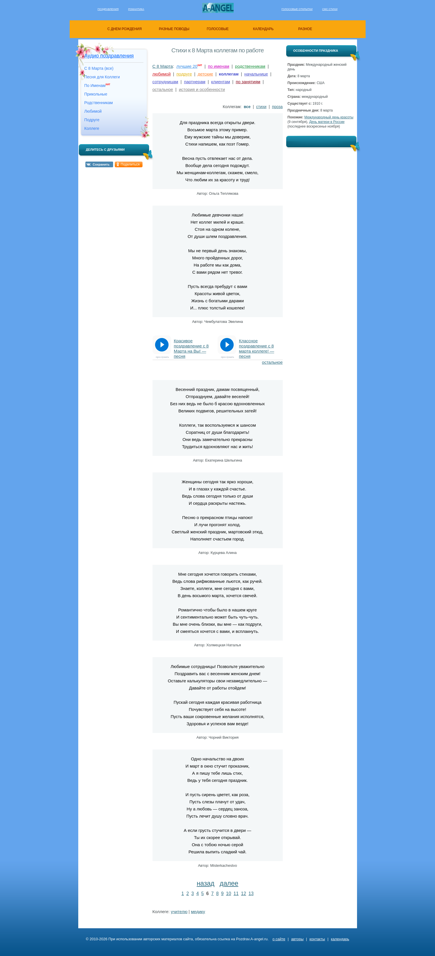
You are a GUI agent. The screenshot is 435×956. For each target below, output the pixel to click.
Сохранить (101, 164)
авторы (297, 939)
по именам (218, 66)
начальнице (256, 73)
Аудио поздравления (109, 56)
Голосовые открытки (296, 9)
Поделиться (130, 164)
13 (251, 893)
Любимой (93, 111)
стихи (261, 106)
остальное (163, 89)
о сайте (278, 939)
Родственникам (98, 102)
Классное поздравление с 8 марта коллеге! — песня (256, 346)
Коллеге (91, 128)
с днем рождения (124, 29)
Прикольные (95, 94)
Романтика (136, 9)
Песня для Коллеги (102, 77)
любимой (162, 73)
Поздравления (108, 9)
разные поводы (174, 29)
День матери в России (326, 122)
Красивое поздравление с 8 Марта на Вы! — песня (191, 346)
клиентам (220, 81)
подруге (184, 73)
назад (206, 883)
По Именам (97, 85)
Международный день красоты (329, 117)
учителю (179, 911)
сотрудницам (165, 81)
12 (243, 893)
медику (198, 911)
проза (277, 106)
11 (236, 893)
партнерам (194, 81)
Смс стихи (330, 9)
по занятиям (248, 81)
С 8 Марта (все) (98, 68)
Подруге (91, 120)
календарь (263, 29)
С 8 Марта (163, 66)
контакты (317, 939)
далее (229, 883)
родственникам (250, 66)
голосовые (218, 29)
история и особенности (202, 89)
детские (205, 73)
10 (228, 893)
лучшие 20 (186, 66)
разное (305, 29)
